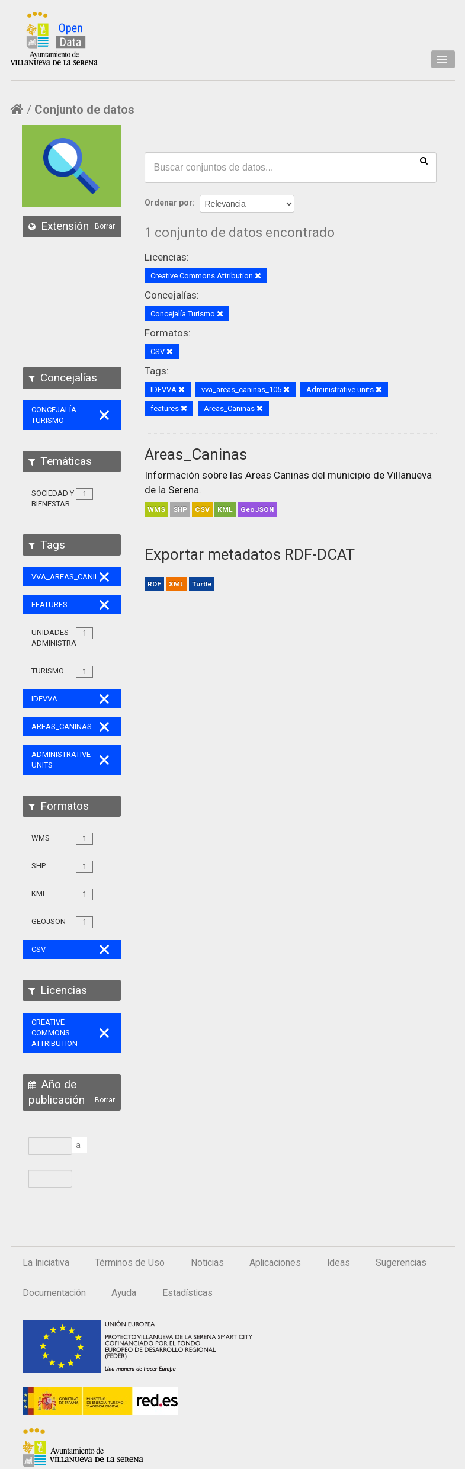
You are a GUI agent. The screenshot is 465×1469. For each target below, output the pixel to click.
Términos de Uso (130, 1263)
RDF (154, 584)
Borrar (105, 226)
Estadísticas (187, 1293)
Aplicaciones (275, 1263)
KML (225, 509)
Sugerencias (401, 1263)
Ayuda (123, 1293)
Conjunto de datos (84, 109)
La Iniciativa (46, 1263)
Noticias (207, 1263)
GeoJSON (257, 509)
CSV (202, 509)
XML (176, 584)
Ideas (338, 1263)
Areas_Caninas (196, 454)
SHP (180, 509)
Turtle (201, 584)
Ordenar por (169, 202)
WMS (156, 509)
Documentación (54, 1293)
